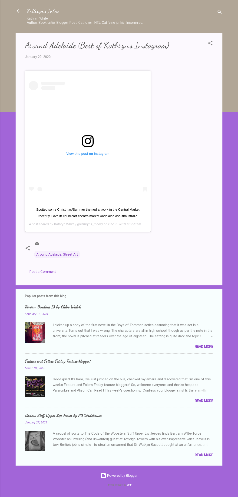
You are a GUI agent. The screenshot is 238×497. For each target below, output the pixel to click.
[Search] (219, 13)
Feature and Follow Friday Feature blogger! (58, 361)
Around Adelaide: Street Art (57, 254)
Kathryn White (64, 224)
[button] (210, 43)
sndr (129, 484)
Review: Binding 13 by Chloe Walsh (53, 306)
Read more (204, 347)
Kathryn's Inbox (43, 11)
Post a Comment (43, 272)
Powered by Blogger (119, 475)
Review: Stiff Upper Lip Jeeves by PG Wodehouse (63, 415)
